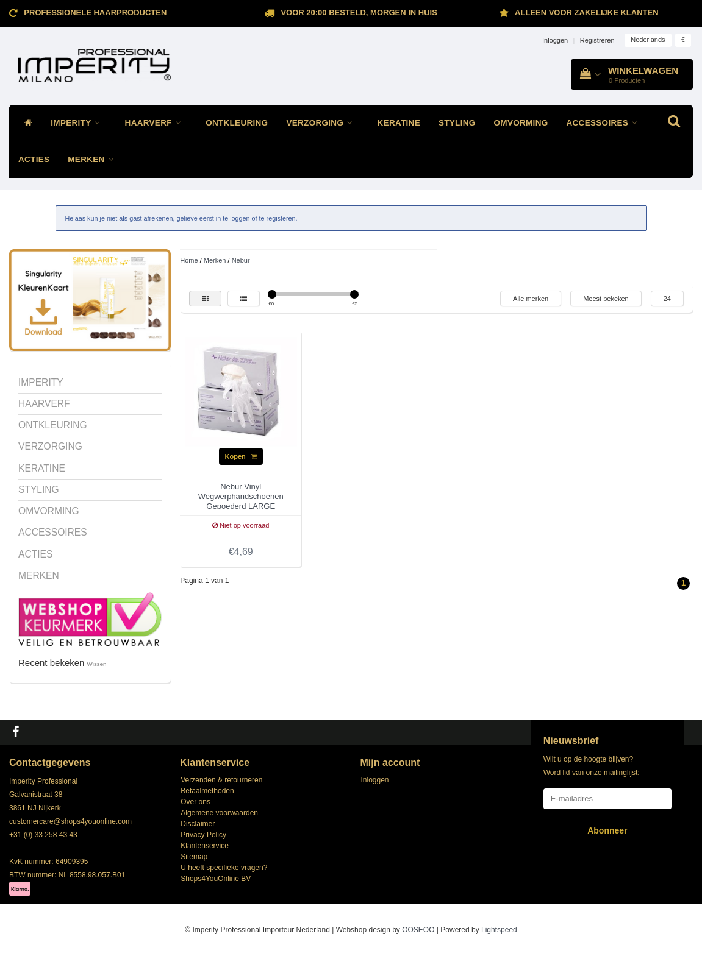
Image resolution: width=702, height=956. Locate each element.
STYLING (457, 122)
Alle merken (530, 298)
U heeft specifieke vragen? (224, 867)
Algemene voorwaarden (219, 813)
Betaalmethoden (207, 791)
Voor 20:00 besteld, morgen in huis (359, 12)
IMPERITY (78, 122)
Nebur (241, 260)
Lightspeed (499, 930)
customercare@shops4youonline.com (70, 821)
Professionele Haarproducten (95, 12)
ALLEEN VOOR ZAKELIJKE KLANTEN (586, 12)
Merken (215, 260)
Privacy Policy (203, 834)
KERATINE (399, 122)
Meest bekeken (606, 298)
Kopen (241, 456)
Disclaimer (198, 824)
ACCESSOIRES (605, 122)
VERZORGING (322, 122)
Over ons (195, 802)
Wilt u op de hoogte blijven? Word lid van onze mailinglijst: (591, 766)
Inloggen (555, 40)
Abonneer (607, 830)
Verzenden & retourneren (221, 780)
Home (189, 260)
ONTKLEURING (237, 122)
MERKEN (94, 159)
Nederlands (648, 39)
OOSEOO (418, 930)
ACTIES (33, 159)
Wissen (97, 663)
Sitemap (194, 856)
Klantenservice (205, 845)
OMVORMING (521, 122)
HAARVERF (156, 122)
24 (667, 298)
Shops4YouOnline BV (216, 878)
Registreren (597, 40)
